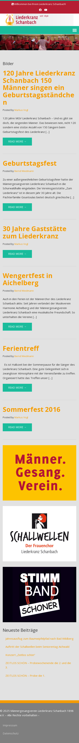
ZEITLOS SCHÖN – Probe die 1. (25, 675)
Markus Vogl (21, 110)
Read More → (17, 141)
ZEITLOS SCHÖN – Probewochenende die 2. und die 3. (38, 665)
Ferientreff (21, 348)
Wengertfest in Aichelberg (28, 279)
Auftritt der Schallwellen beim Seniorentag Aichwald (37, 646)
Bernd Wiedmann (24, 171)
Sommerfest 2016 (31, 409)
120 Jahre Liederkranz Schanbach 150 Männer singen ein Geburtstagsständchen (39, 87)
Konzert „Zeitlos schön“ (20, 655)
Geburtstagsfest (30, 163)
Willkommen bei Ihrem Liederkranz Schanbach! (40, 4)
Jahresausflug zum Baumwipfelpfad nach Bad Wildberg (39, 638)
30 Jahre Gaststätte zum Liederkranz (34, 232)
